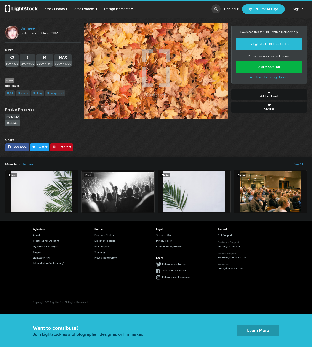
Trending (99, 252)
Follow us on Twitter (174, 264)
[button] (56, 9)
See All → (300, 164)
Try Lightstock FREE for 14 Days (269, 44)
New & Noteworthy (105, 257)
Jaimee (28, 28)
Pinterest (61, 146)
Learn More (258, 330)
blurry (37, 93)
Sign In (298, 9)
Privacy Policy (164, 240)
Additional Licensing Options (269, 77)
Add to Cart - (269, 67)
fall (10, 93)
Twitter (40, 146)
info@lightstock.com (229, 246)
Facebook (17, 146)
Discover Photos (104, 235)
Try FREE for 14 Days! (263, 9)
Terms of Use (164, 235)
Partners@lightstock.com (232, 257)
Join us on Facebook (174, 270)
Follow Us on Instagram (176, 277)
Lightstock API (41, 257)
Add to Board (269, 94)
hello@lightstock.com (230, 268)
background (55, 93)
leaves (23, 93)
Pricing (231, 9)
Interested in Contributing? (48, 263)
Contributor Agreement (169, 246)
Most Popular (102, 246)
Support (37, 252)
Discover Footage (104, 240)
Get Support (225, 235)
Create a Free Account (46, 240)
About (36, 235)
